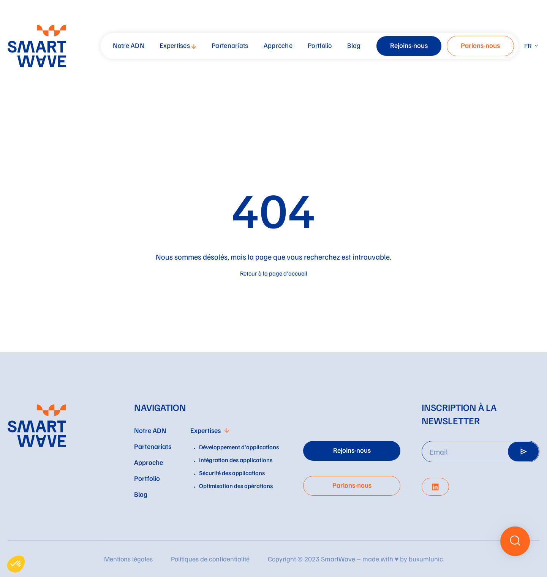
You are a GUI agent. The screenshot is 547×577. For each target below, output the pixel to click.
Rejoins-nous (409, 45)
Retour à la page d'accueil (273, 273)
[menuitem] (129, 46)
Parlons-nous (480, 45)
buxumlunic (426, 559)
